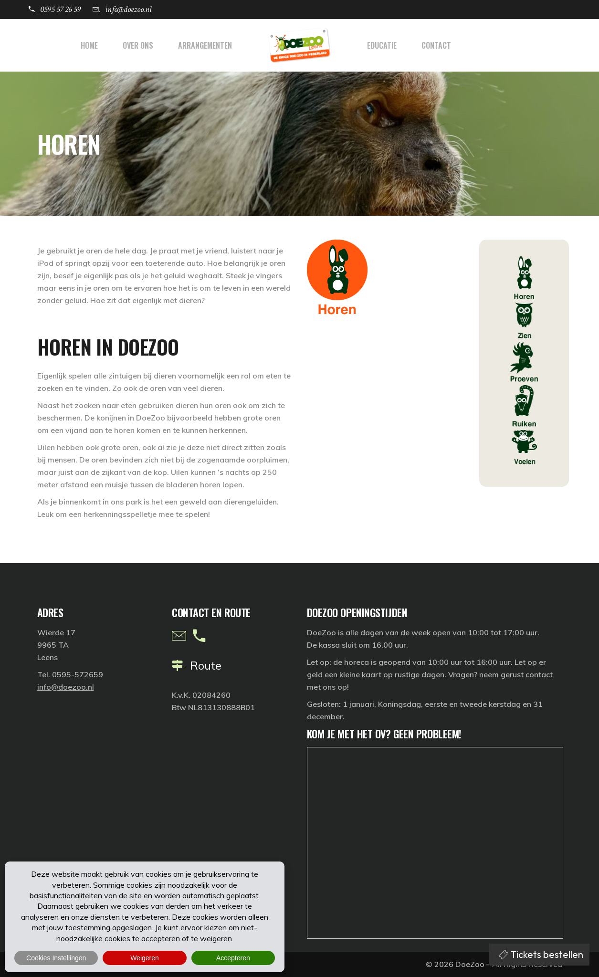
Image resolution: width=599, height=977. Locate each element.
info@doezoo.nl (65, 687)
